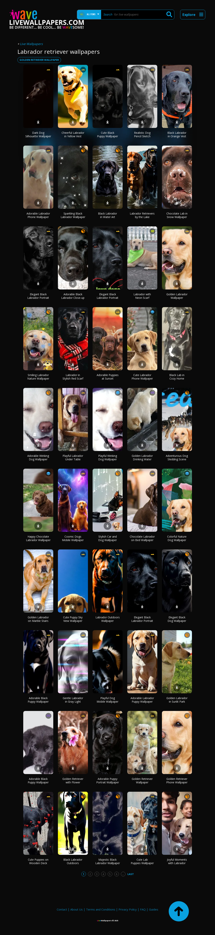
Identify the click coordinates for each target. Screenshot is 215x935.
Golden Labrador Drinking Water (142, 457)
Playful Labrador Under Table (73, 457)
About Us (76, 909)
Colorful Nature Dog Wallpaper (177, 538)
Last (130, 874)
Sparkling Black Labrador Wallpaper (73, 215)
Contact (62, 909)
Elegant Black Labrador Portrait (38, 296)
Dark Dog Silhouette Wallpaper (38, 134)
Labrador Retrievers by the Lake (142, 215)
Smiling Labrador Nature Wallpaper (38, 376)
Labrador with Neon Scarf (142, 296)
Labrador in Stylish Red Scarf (73, 376)
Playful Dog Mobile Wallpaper (107, 699)
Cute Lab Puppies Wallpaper (142, 861)
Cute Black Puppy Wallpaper (107, 134)
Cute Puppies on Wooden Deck (38, 861)
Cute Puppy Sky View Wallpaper (73, 619)
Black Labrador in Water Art (107, 215)
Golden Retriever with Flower (72, 780)
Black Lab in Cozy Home (176, 376)
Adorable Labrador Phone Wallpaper (38, 215)
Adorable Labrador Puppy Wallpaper (142, 699)
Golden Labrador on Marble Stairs (38, 619)
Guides (153, 909)
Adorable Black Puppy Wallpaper (38, 699)
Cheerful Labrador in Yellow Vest (73, 134)
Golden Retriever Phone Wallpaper (176, 780)
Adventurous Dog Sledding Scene (177, 457)
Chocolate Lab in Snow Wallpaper (176, 215)
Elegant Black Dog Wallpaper (177, 619)
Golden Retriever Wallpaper (142, 780)
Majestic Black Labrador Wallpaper (107, 861)
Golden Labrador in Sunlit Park (176, 699)
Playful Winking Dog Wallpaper (107, 457)
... (123, 874)
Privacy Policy (128, 909)
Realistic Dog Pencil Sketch (142, 134)
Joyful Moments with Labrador (177, 861)
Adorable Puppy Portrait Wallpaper (107, 780)
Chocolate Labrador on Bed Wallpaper (142, 538)
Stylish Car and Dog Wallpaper (107, 538)
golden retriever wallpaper (39, 60)
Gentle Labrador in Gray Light (73, 699)
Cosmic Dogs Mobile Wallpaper (73, 538)
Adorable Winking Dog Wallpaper (38, 457)
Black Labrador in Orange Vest (176, 134)
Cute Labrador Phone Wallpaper (142, 376)
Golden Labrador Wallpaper (176, 296)
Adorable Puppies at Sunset (108, 376)
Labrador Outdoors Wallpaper (107, 619)
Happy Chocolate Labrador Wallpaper (38, 538)
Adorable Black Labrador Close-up (72, 296)
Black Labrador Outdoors (72, 861)
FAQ (143, 909)
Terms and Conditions (100, 909)
